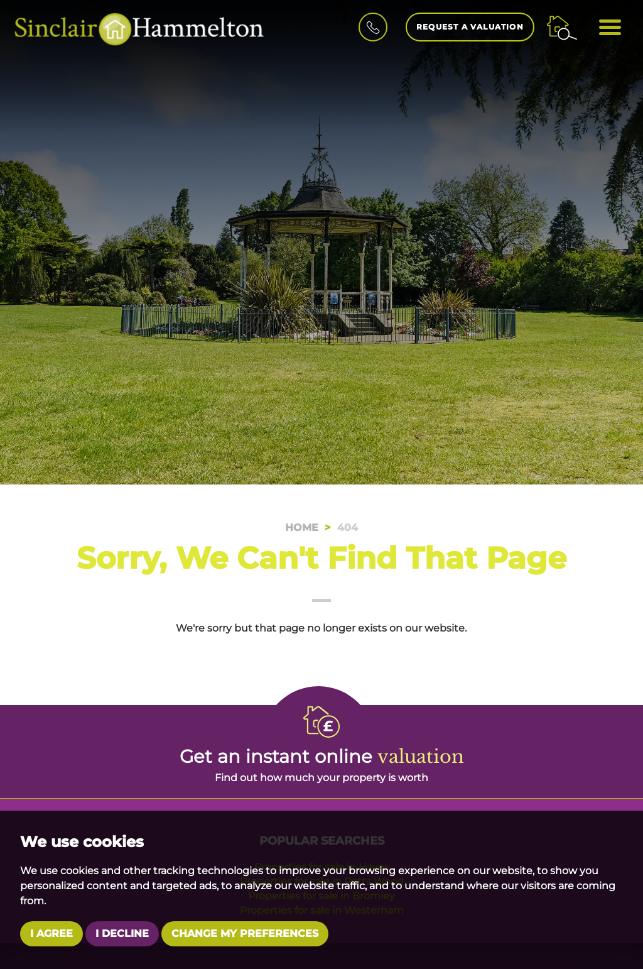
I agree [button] (51, 933)
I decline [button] (122, 933)
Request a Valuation (470, 26)
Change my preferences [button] (244, 933)
